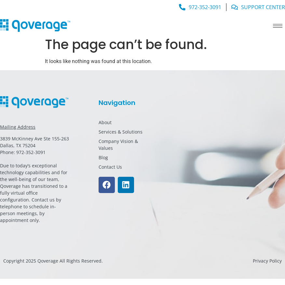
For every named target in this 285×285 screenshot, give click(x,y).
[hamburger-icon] (277, 25)
